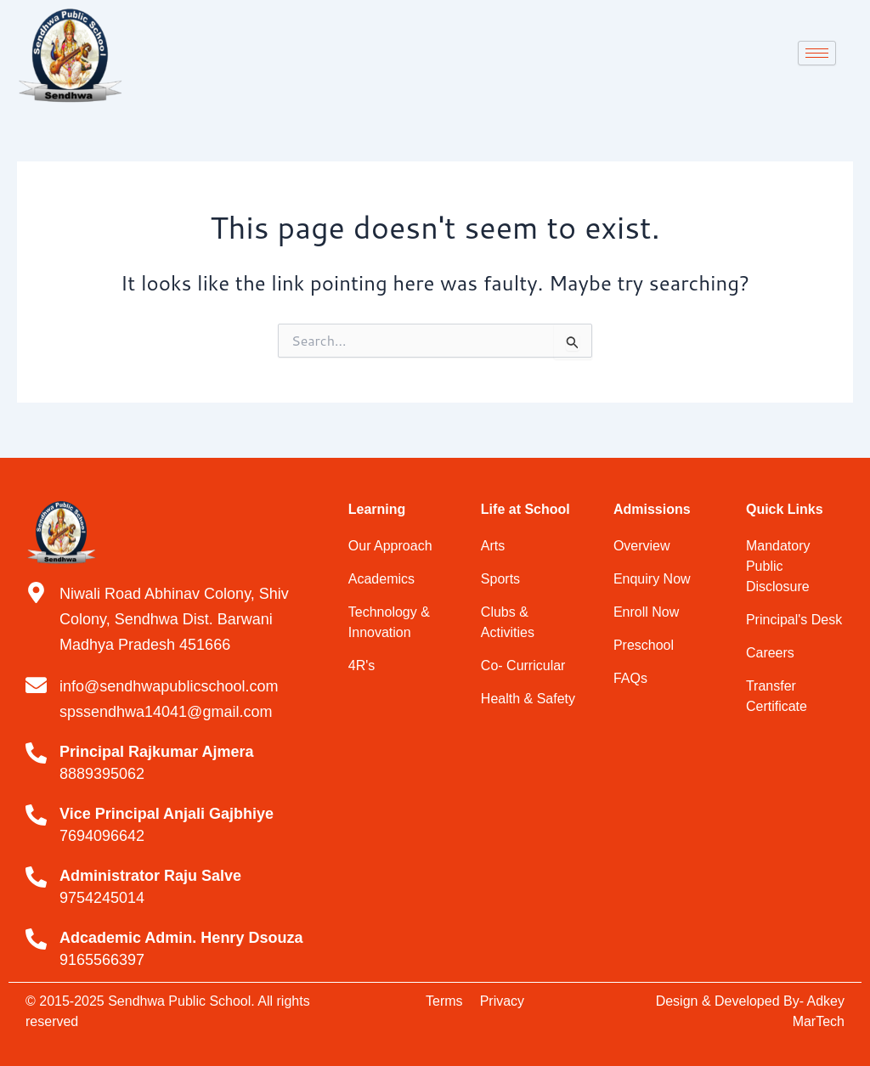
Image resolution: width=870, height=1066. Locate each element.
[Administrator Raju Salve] (36, 877)
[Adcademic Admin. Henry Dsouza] (36, 939)
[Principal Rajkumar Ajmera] (36, 753)
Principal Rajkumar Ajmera (156, 751)
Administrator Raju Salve (150, 875)
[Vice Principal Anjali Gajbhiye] (36, 815)
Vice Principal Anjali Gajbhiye (166, 813)
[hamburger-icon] (817, 53)
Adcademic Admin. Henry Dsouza (180, 937)
